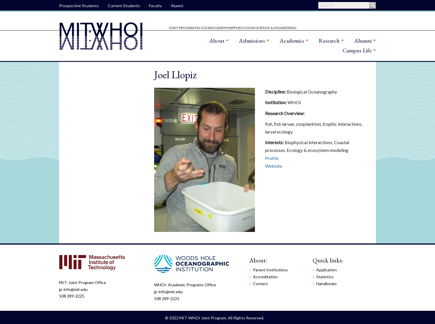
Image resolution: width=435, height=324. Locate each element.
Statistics (325, 276)
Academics (291, 40)
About (216, 40)
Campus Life (357, 50)
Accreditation (265, 276)
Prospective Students (79, 5)
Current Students (124, 5)
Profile (272, 158)
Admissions (252, 40)
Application (326, 269)
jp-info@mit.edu (73, 289)
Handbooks (326, 283)
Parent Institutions (270, 269)
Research (329, 40)
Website (273, 166)
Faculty (155, 5)
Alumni (177, 5)
